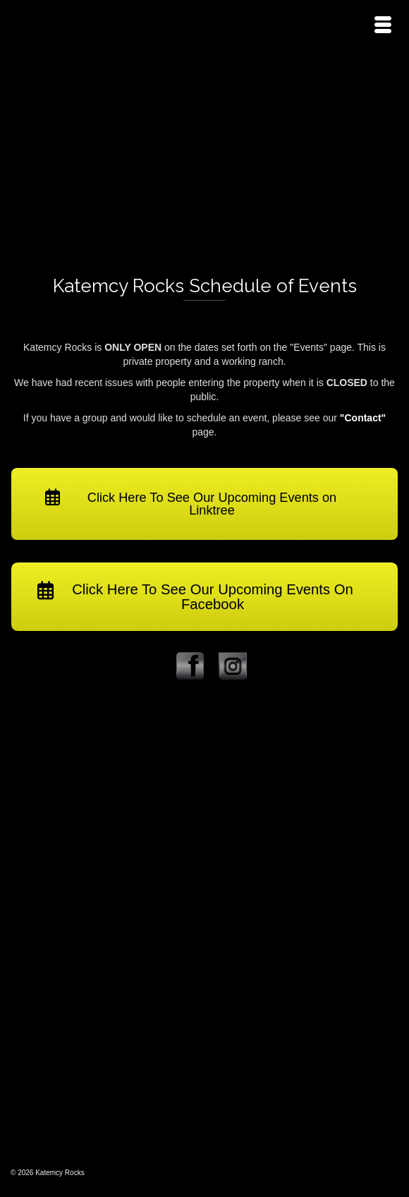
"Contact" (363, 417)
